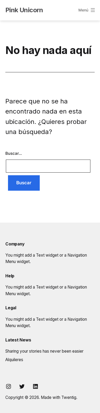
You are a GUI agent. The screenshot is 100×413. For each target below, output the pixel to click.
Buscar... (13, 153)
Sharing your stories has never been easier (44, 351)
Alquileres (14, 359)
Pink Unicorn (24, 10)
